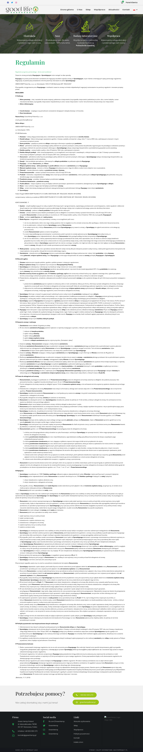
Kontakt (126, 9)
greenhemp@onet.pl (26, 120)
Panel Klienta (131, 2)
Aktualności (113, 9)
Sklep (88, 9)
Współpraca (99, 9)
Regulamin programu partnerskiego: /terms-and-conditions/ (33, 72)
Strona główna (67, 9)
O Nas (79, 9)
